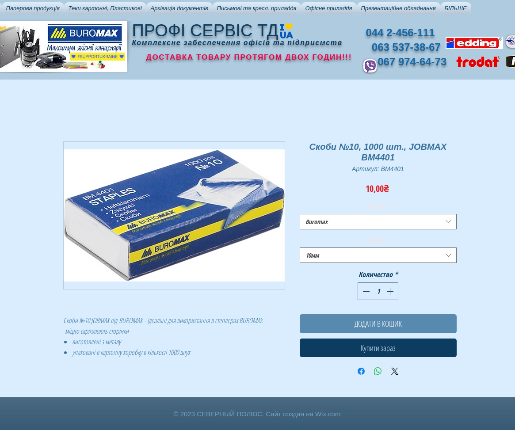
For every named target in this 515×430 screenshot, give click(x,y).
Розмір (378, 240)
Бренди (378, 206)
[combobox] (378, 221)
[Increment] (391, 291)
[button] (33, 8)
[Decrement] (365, 291)
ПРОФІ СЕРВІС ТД (205, 30)
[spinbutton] (378, 291)
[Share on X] (394, 371)
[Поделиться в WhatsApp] (378, 371)
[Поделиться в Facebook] (361, 371)
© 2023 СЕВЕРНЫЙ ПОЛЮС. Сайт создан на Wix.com (257, 414)
